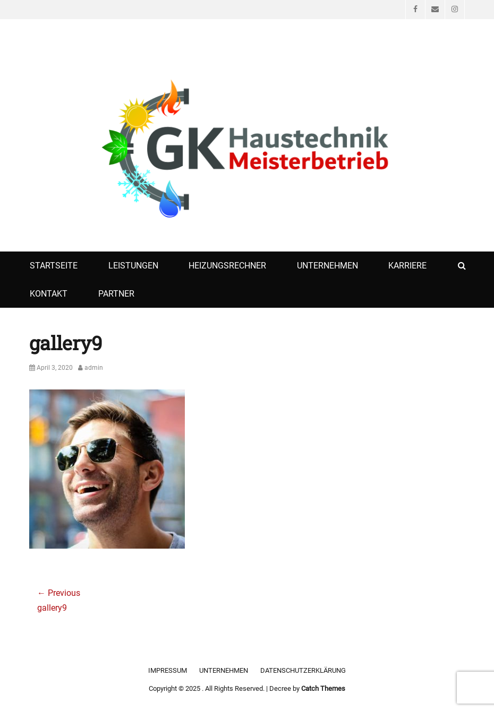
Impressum (167, 670)
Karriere (407, 266)
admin (93, 367)
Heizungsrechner (227, 266)
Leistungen (133, 266)
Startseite (54, 266)
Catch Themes (323, 688)
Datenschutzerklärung (303, 670)
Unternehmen (327, 266)
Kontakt (48, 294)
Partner (116, 294)
